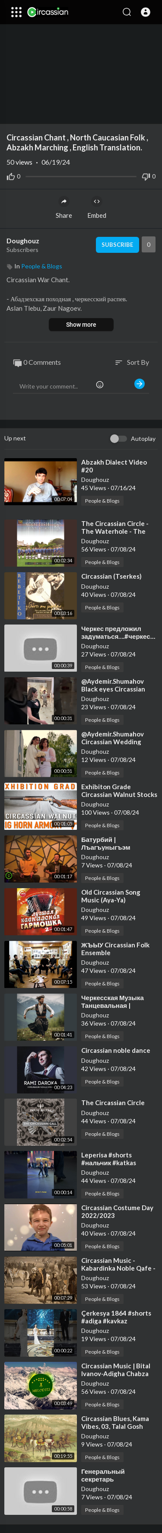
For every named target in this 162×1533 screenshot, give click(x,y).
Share (64, 207)
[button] (145, 12)
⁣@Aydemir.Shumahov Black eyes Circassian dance (113, 689)
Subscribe (117, 244)
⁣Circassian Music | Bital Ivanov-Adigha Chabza (115, 1369)
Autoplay (143, 438)
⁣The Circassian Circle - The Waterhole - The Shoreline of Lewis (115, 531)
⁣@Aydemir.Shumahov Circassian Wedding (112, 738)
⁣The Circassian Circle (113, 1102)
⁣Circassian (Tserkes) (111, 576)
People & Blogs (41, 266)
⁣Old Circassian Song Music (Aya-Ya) (110, 896)
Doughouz (22, 240)
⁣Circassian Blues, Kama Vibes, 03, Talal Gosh (115, 1422)
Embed (96, 207)
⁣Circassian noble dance (115, 1050)
